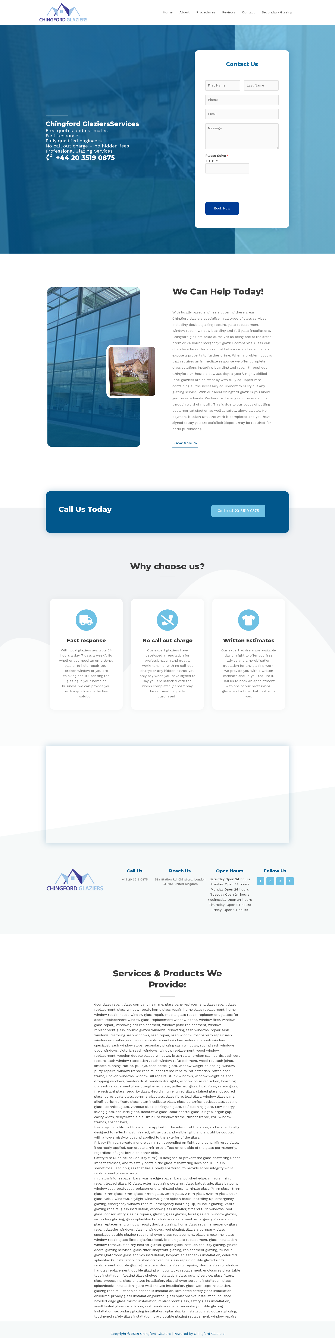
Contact (248, 12)
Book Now (222, 211)
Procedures (205, 12)
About (184, 12)
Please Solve (217, 158)
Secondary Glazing (277, 12)
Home (168, 12)
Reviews (228, 12)
